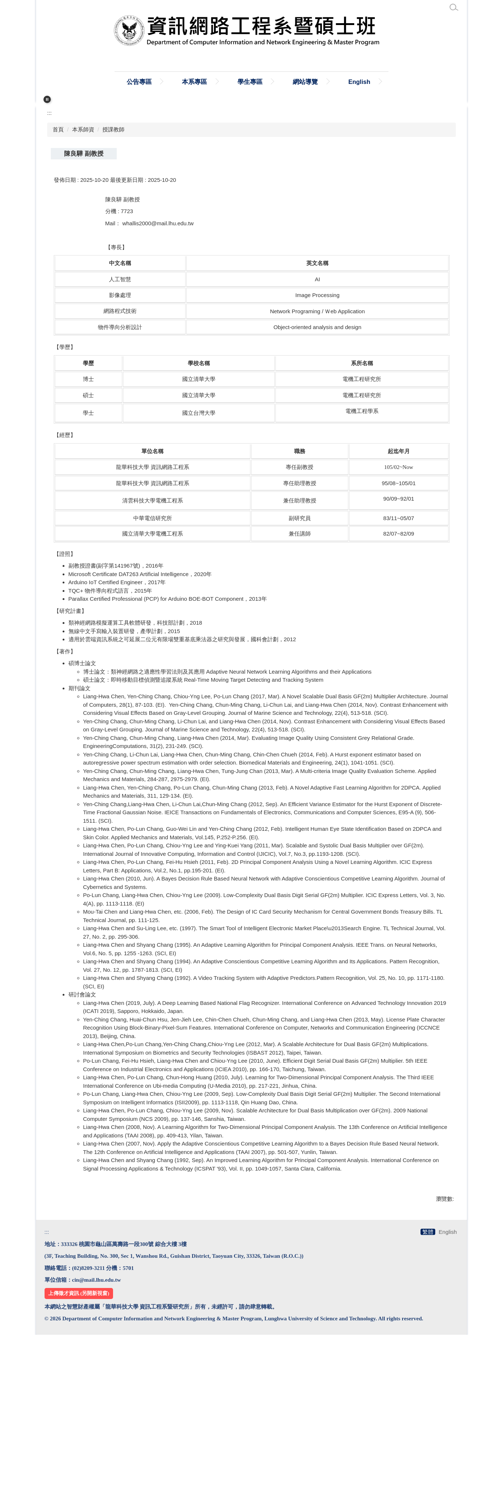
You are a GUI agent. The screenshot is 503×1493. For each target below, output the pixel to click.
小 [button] (417, 317)
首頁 (129, 81)
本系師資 (83, 275)
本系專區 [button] (234, 81)
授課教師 (113, 275)
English (399, 81)
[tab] (249, 239)
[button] (47, 99)
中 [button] (431, 317)
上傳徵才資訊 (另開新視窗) (78, 1451)
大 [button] (446, 317)
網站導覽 (345, 81)
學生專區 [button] (289, 81)
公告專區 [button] (178, 81)
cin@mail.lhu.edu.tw (96, 1438)
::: (90, 81)
